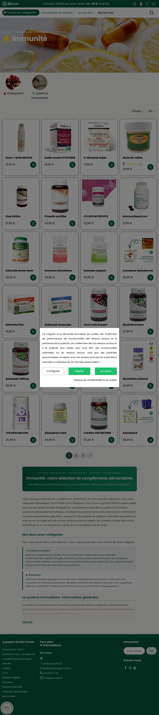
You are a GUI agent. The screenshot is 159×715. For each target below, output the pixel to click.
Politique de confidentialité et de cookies (95, 380)
